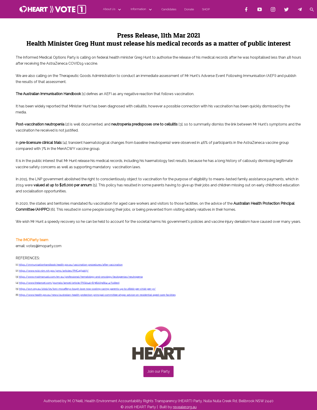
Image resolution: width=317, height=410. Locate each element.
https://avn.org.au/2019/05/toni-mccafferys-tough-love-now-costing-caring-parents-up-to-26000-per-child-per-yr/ (87, 288)
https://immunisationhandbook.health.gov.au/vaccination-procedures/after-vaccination (71, 264)
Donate (189, 9)
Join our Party (158, 371)
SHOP (206, 9)
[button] (311, 9)
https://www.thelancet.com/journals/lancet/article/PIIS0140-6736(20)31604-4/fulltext (69, 282)
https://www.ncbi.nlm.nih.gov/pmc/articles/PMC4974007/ (54, 270)
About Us (113, 9)
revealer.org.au (185, 407)
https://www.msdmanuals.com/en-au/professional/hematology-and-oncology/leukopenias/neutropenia (81, 276)
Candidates (169, 9)
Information (142, 9)
